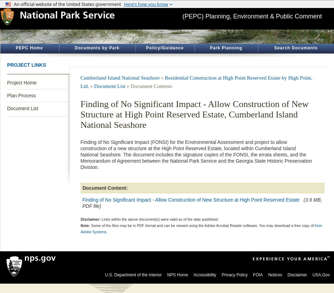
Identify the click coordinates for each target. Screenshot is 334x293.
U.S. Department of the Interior (133, 274)
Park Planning (226, 48)
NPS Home (177, 274)
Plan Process (21, 95)
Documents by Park (97, 48)
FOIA (258, 274)
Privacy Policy (235, 274)
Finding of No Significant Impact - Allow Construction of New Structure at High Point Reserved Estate (191, 200)
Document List (22, 108)
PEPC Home (29, 48)
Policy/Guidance (165, 48)
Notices (275, 274)
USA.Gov (321, 274)
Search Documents (296, 48)
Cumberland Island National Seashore (120, 78)
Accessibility (205, 274)
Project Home (22, 83)
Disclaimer (297, 274)
